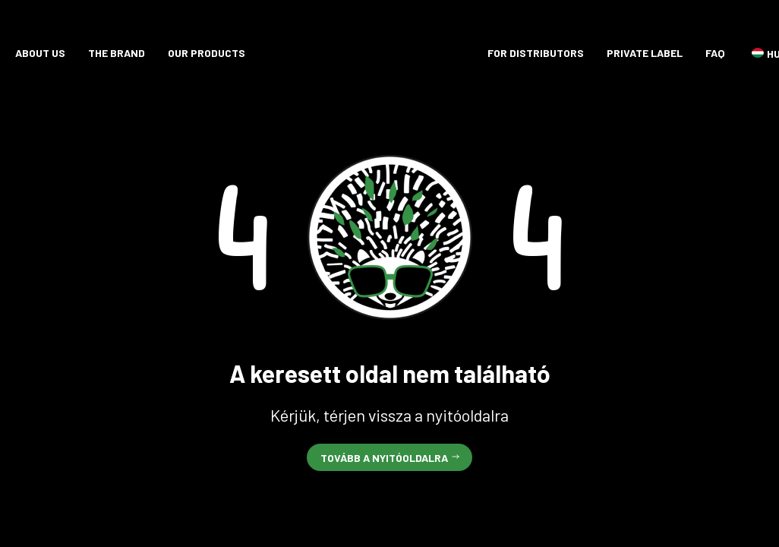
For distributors (535, 52)
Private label (645, 52)
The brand (116, 52)
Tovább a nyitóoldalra (384, 457)
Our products (206, 52)
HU (758, 53)
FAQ (715, 52)
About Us (40, 52)
